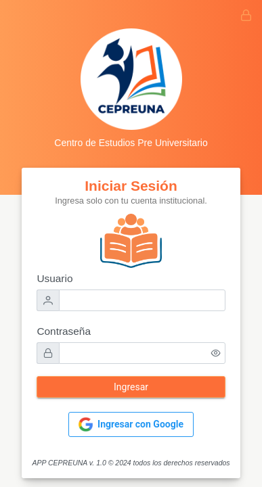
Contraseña (64, 331)
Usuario (54, 278)
